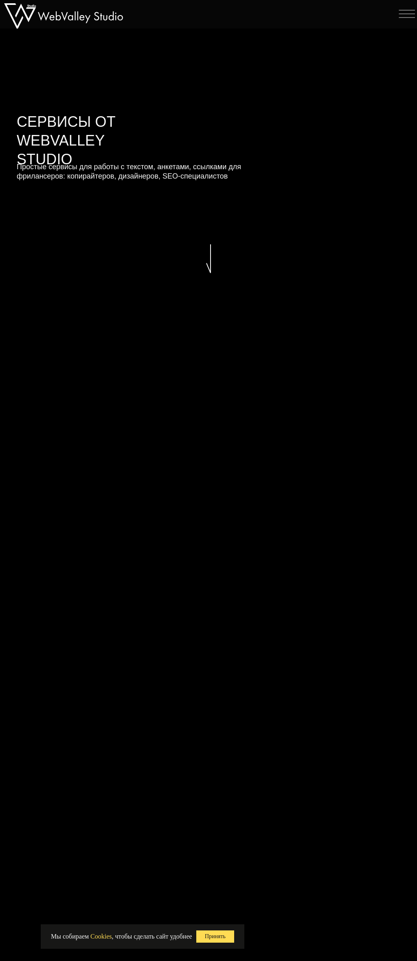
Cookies (101, 936)
